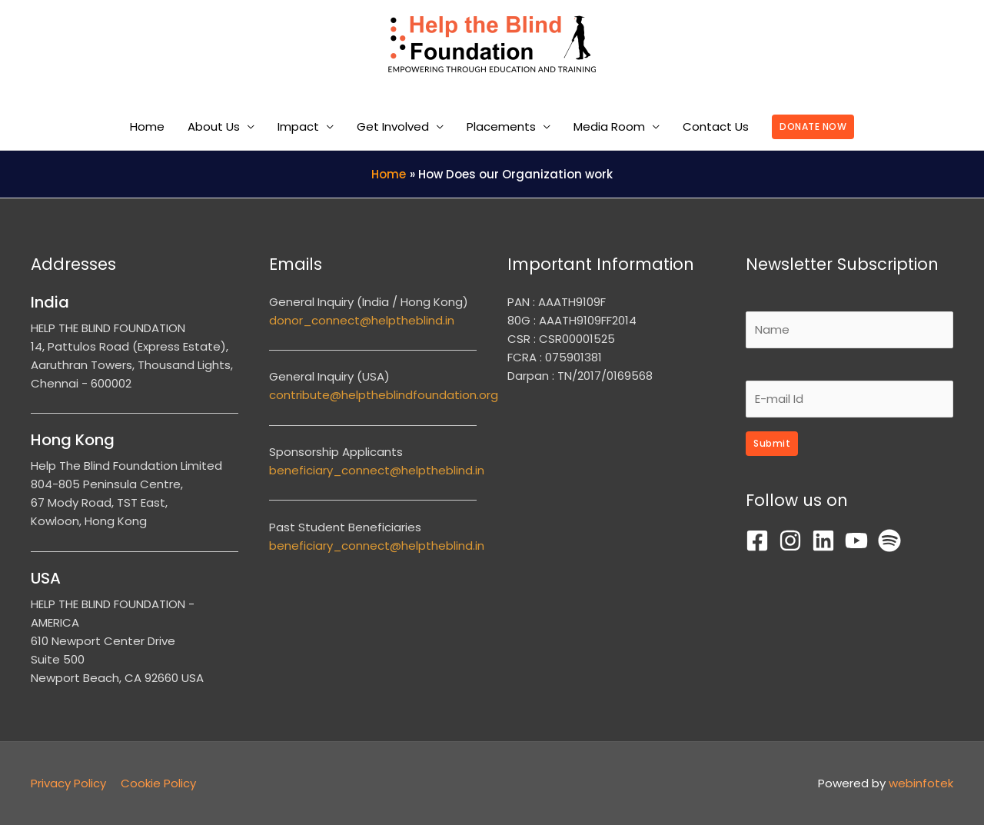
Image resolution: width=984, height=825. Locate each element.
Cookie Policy (158, 783)
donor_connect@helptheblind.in (361, 320)
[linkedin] (827, 540)
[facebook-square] (761, 540)
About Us (214, 126)
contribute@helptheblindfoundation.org (383, 395)
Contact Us (716, 126)
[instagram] (794, 540)
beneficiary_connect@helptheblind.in (376, 470)
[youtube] (860, 540)
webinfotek (921, 783)
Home (147, 126)
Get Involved (393, 126)
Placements (501, 126)
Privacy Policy (68, 783)
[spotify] (893, 540)
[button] (813, 127)
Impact (298, 126)
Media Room (609, 126)
